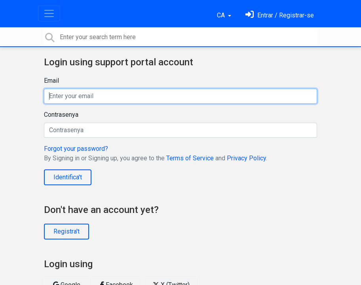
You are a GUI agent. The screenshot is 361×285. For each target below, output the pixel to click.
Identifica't (67, 177)
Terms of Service (190, 158)
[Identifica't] (279, 15)
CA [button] (221, 15)
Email (51, 80)
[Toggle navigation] (49, 13)
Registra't (66, 231)
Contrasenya (61, 114)
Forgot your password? (76, 148)
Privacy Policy (246, 158)
